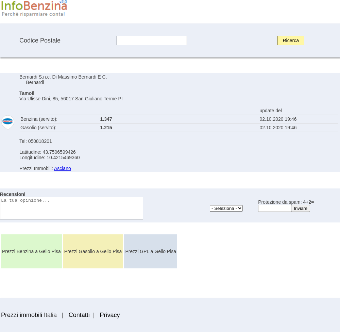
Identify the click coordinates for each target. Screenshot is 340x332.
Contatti (79, 315)
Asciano (62, 168)
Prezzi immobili (21, 315)
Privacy (110, 315)
